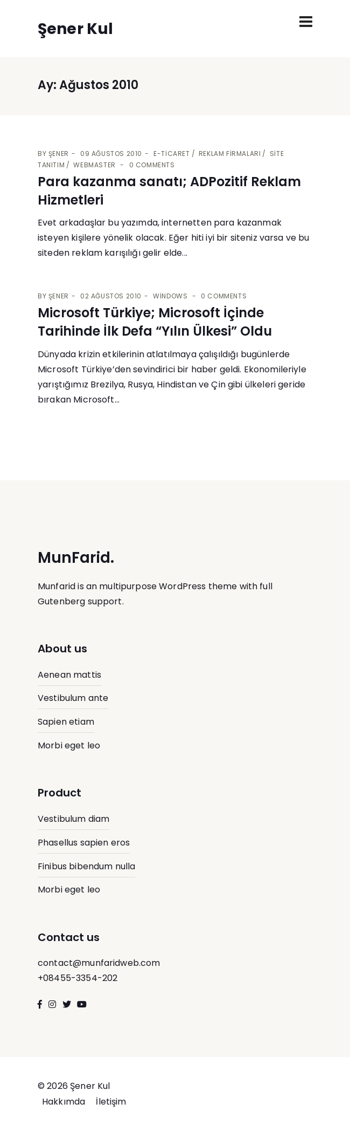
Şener (58, 153)
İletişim (111, 1101)
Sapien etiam (66, 722)
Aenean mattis (69, 675)
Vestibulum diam (73, 819)
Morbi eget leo (69, 745)
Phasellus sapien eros (84, 842)
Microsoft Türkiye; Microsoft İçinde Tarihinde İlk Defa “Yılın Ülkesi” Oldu (155, 322)
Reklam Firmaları (230, 153)
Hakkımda (63, 1101)
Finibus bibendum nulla (86, 866)
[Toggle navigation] (305, 22)
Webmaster (94, 164)
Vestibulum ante (73, 698)
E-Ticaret (171, 153)
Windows (170, 296)
